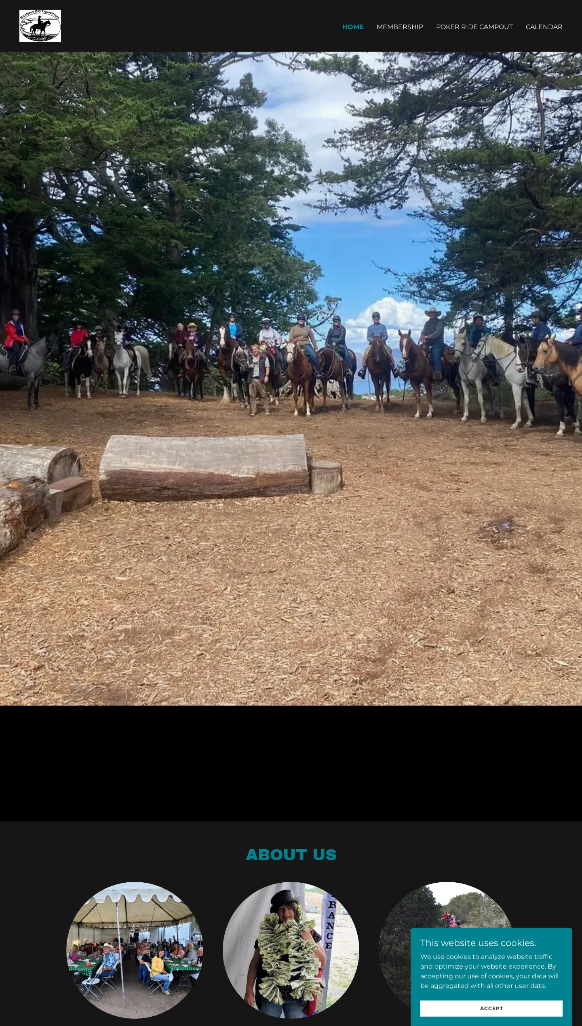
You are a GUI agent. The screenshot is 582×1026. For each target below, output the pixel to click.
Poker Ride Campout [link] (474, 27)
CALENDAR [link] (544, 27)
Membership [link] (400, 27)
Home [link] (353, 27)
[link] (40, 25)
